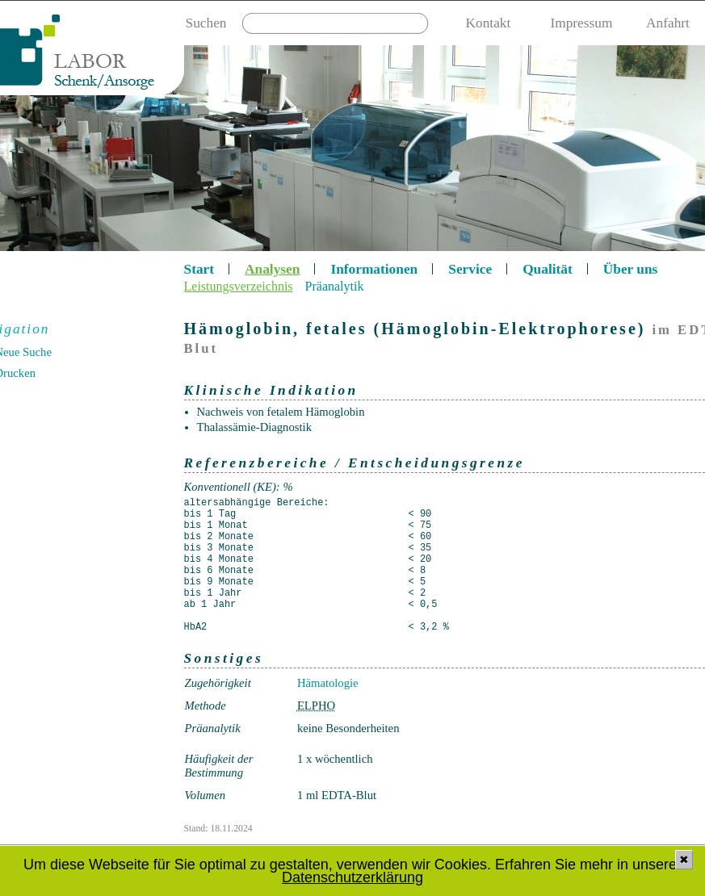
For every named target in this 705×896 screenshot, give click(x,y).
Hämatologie (328, 682)
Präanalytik (334, 286)
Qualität (547, 269)
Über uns (630, 269)
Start (199, 269)
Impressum (581, 23)
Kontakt (488, 23)
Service (470, 269)
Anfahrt (668, 23)
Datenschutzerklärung (352, 877)
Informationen (374, 269)
